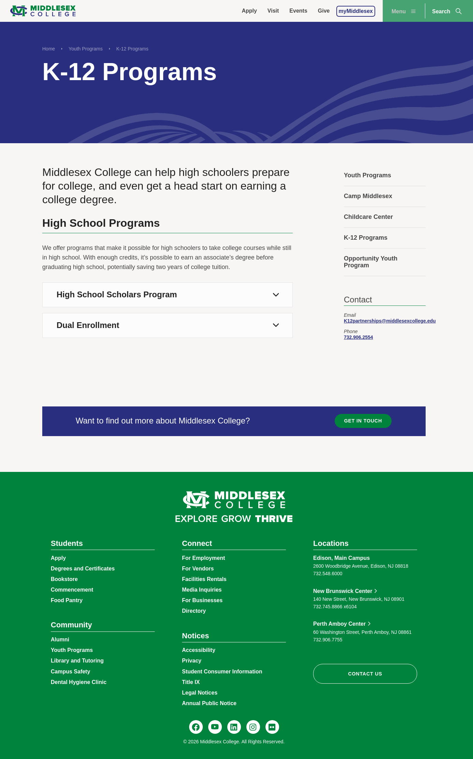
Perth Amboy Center (339, 624)
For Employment (203, 558)
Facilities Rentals (204, 579)
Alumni (60, 639)
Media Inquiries (202, 590)
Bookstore (64, 579)
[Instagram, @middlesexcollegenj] (253, 727)
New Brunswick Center (342, 591)
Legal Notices (199, 693)
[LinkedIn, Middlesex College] (234, 727)
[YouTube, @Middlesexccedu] (215, 727)
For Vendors (198, 568)
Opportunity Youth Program (370, 262)
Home (48, 48)
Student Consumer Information (222, 671)
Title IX (191, 682)
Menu (404, 11)
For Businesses (202, 600)
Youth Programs (85, 48)
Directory (194, 611)
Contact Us (365, 673)
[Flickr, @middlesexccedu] (272, 727)
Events (298, 11)
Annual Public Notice (209, 703)
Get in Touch (363, 420)
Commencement (72, 590)
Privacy (191, 661)
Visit (273, 11)
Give (324, 11)
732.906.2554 (358, 337)
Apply (249, 11)
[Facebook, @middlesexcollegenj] (196, 727)
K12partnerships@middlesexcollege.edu (390, 321)
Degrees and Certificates (83, 568)
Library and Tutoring (77, 661)
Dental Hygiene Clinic (79, 682)
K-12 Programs (132, 48)
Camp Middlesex (368, 196)
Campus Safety (70, 671)
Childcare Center (368, 216)
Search (447, 11)
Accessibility (198, 650)
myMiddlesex (356, 11)
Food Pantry (66, 600)
